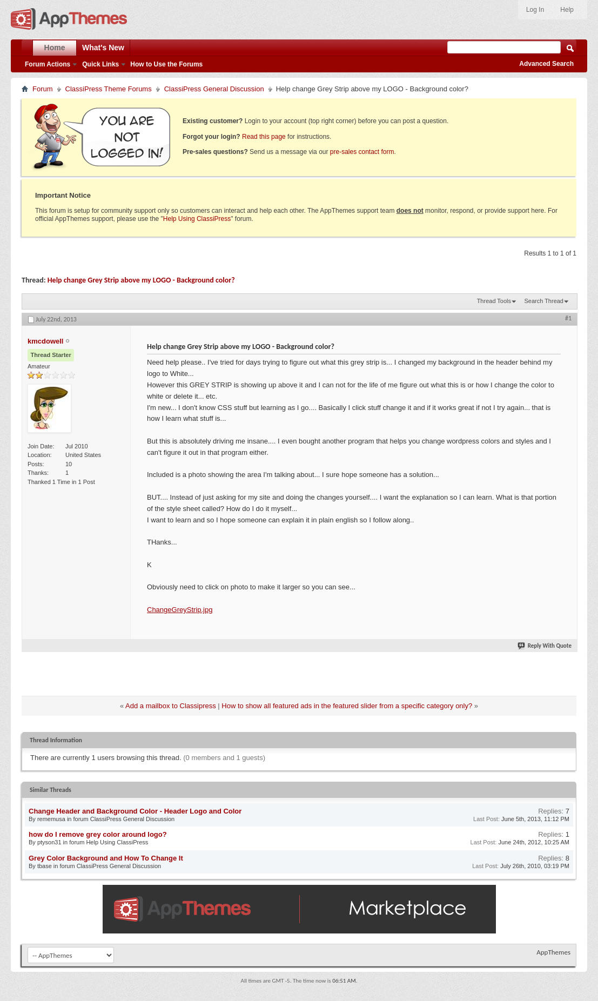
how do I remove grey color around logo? (98, 834)
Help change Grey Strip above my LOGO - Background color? (141, 280)
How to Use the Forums (166, 64)
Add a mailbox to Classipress (170, 706)
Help (567, 10)
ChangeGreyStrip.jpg (179, 610)
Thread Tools (494, 301)
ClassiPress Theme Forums (108, 89)
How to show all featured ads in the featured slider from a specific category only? (346, 706)
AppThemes (553, 952)
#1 (568, 318)
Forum (42, 89)
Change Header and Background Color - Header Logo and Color (135, 811)
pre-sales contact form (362, 152)
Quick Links (100, 64)
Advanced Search (546, 64)
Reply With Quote (545, 645)
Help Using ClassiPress (197, 219)
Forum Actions (47, 64)
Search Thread (543, 301)
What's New (103, 47)
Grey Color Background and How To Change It (106, 858)
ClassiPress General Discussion (214, 89)
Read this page (264, 136)
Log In (535, 10)
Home (54, 47)
